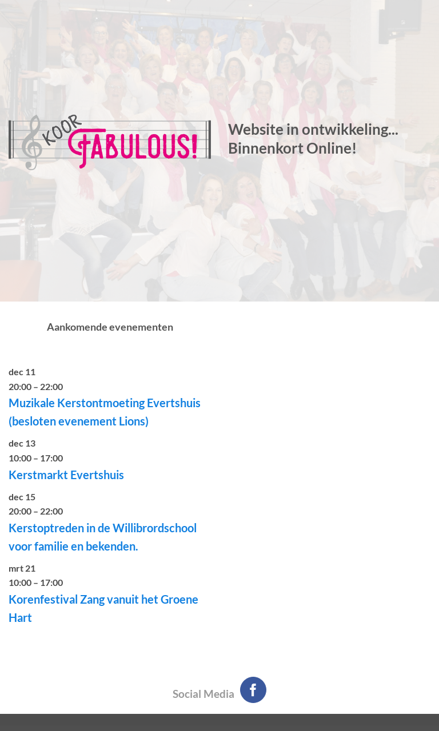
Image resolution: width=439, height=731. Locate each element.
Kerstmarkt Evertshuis (66, 474)
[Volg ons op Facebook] (253, 690)
